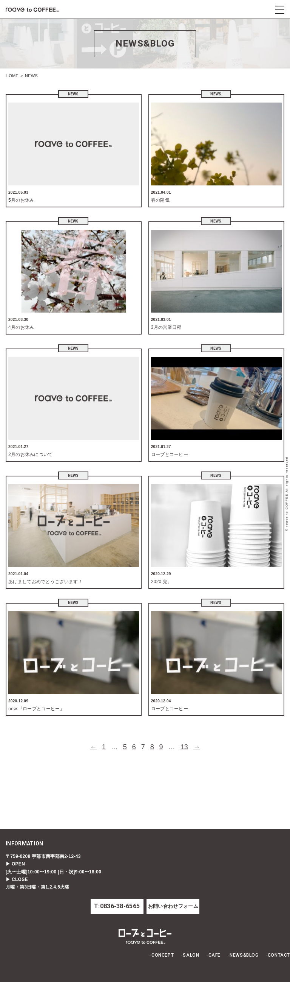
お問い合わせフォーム (173, 906)
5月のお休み (21, 200)
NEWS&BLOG (244, 955)
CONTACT (279, 955)
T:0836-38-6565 (117, 906)
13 (184, 747)
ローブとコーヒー (169, 454)
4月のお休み (21, 327)
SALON (191, 955)
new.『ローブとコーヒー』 (36, 708)
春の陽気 (160, 200)
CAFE (214, 955)
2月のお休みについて (30, 454)
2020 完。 (161, 581)
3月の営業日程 (166, 327)
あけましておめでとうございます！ (45, 581)
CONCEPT (162, 955)
